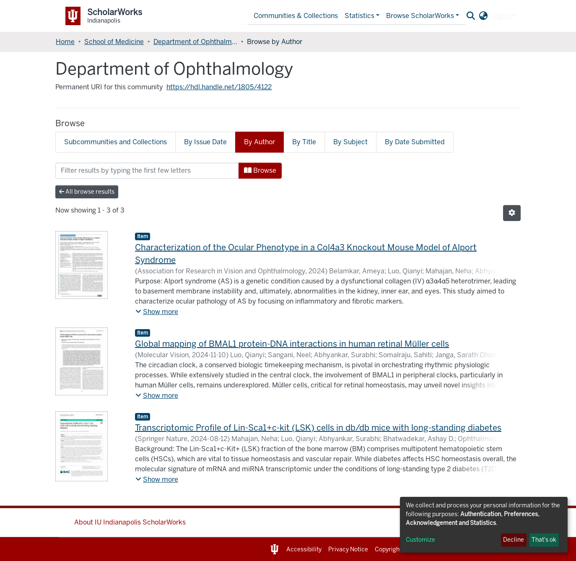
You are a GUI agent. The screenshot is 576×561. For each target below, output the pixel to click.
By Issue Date (205, 142)
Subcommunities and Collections (115, 142)
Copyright (388, 549)
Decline (513, 539)
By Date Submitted (415, 142)
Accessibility (304, 549)
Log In (501, 16)
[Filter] (147, 171)
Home (65, 42)
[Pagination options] (512, 213)
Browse (260, 170)
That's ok (544, 539)
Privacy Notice (348, 549)
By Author (259, 142)
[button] (483, 16)
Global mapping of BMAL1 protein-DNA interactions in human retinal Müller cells (292, 344)
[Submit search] (471, 15)
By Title (304, 142)
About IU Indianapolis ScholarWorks (130, 522)
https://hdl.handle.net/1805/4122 (219, 87)
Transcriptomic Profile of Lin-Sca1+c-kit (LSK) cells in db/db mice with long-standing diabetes (318, 428)
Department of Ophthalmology (195, 42)
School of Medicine (114, 42)
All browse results (86, 191)
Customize (420, 539)
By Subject (350, 142)
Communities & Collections (296, 16)
